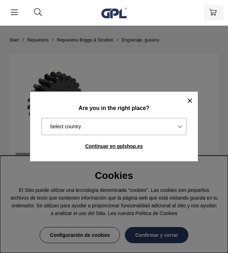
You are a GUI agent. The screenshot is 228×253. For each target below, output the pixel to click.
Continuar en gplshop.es (114, 146)
